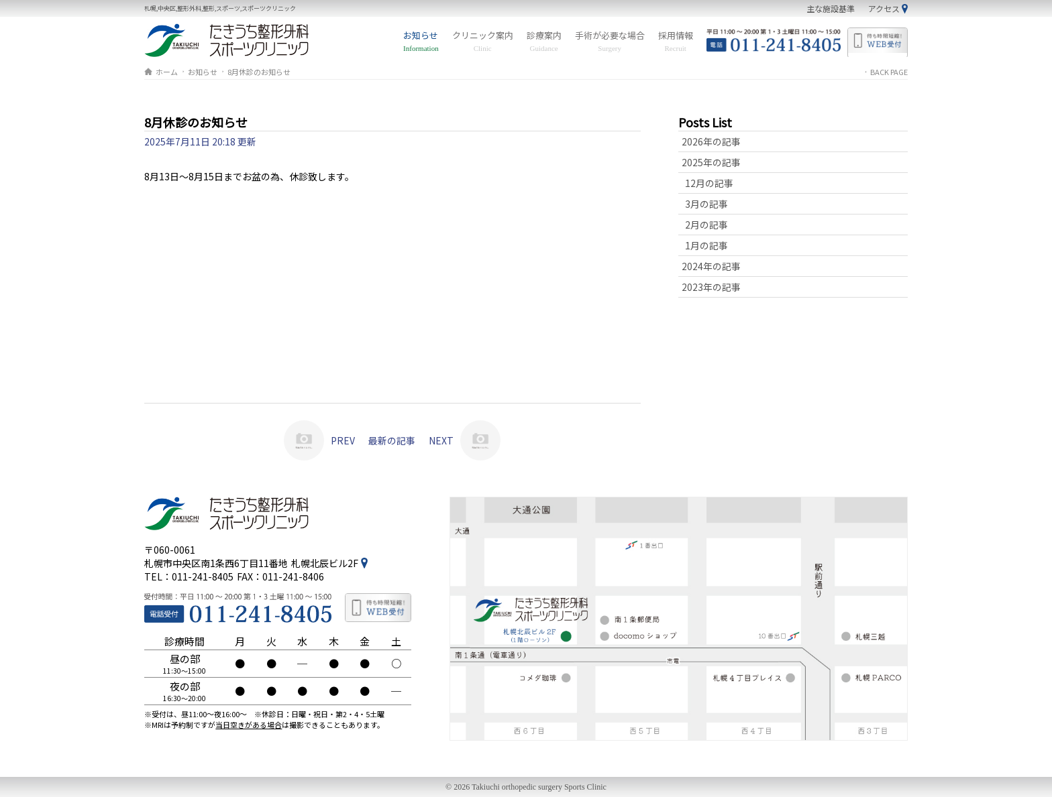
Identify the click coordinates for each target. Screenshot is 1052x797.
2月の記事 (706, 224)
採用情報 (675, 41)
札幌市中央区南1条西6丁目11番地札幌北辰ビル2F (251, 563)
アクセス (884, 8)
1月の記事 (706, 245)
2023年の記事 (711, 287)
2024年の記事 (711, 266)
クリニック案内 (482, 41)
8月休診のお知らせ (259, 71)
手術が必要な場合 (610, 41)
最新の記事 (391, 440)
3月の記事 (706, 203)
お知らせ (421, 41)
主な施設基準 (830, 8)
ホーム (167, 71)
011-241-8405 (202, 576)
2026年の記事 (711, 141)
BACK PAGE (889, 71)
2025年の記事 (711, 162)
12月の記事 (709, 183)
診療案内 (544, 41)
